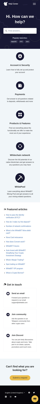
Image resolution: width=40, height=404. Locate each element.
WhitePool (20, 187)
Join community (19, 314)
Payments (20, 94)
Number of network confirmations (18, 226)
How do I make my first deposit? (18, 222)
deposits (13, 41)
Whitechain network (20, 155)
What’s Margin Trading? (15, 260)
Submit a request (20, 378)
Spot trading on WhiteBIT (15, 264)
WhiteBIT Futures (12, 246)
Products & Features (20, 123)
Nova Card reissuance (14, 237)
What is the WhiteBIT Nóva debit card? (18, 232)
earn (27, 41)
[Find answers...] (20, 31)
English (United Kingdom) (15, 393)
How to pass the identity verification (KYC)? (15, 216)
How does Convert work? (15, 242)
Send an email (18, 293)
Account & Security (20, 65)
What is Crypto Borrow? (15, 273)
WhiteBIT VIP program (14, 268)
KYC (21, 41)
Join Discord (17, 335)
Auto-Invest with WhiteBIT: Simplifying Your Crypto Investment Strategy (16, 252)
